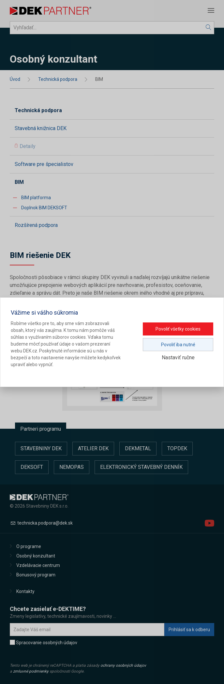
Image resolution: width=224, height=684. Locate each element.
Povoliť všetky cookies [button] (178, 329)
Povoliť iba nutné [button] (178, 344)
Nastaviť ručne (178, 357)
